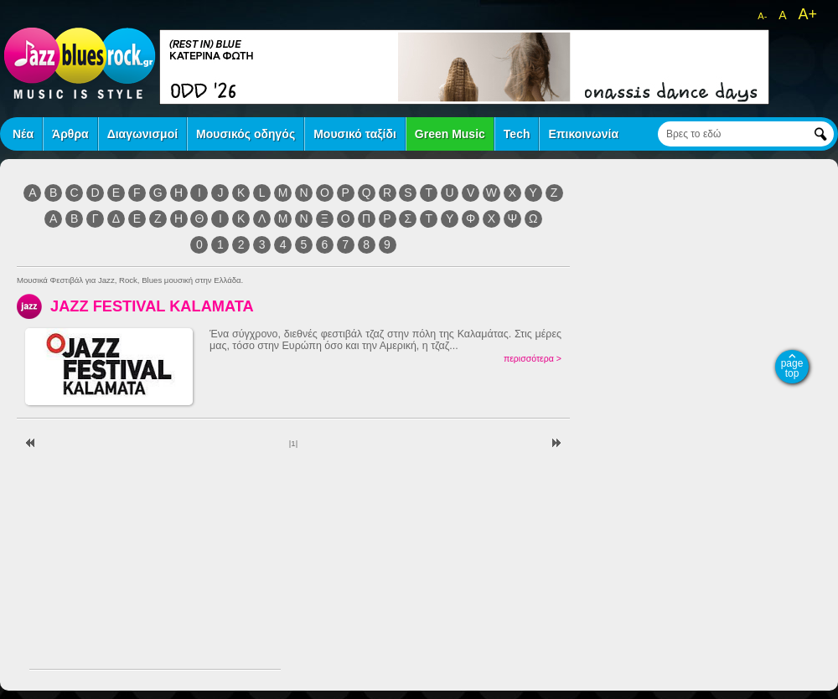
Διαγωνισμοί (142, 134)
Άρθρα (70, 134)
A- (762, 16)
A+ (807, 14)
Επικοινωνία (583, 134)
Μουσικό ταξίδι (354, 134)
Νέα (23, 134)
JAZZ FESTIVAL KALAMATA (152, 306)
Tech (517, 134)
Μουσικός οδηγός (245, 134)
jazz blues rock (79, 63)
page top (792, 368)
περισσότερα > (532, 358)
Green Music (450, 134)
